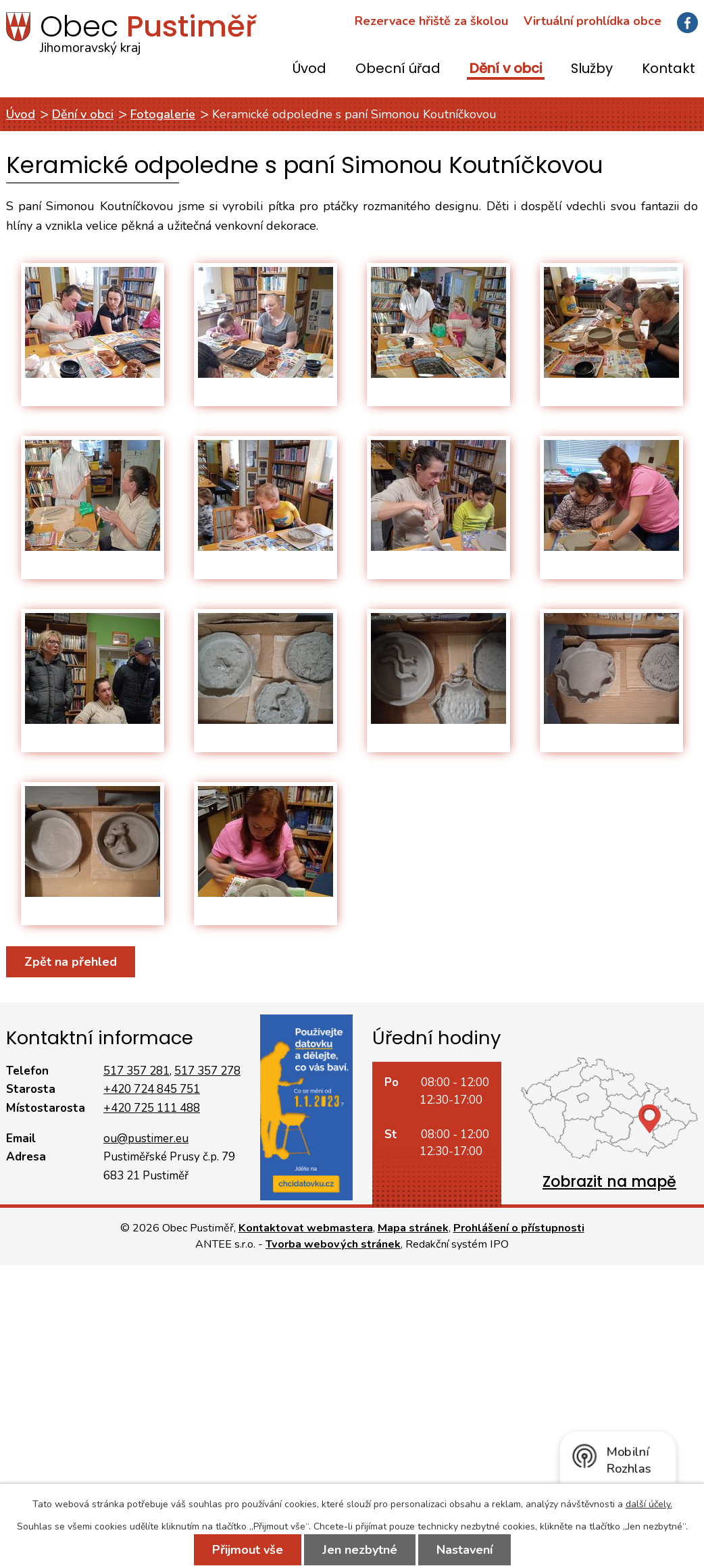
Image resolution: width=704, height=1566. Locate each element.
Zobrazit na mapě (609, 1181)
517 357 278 (207, 1071)
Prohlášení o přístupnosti (518, 1228)
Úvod (309, 69)
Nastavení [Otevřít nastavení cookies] (464, 1550)
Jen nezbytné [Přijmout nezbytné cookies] (359, 1550)
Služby (592, 69)
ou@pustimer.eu (145, 1138)
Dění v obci (506, 69)
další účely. (649, 1504)
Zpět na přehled (70, 962)
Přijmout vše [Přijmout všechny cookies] (247, 1550)
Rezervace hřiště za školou (431, 21)
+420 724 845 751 (151, 1089)
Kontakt (668, 69)
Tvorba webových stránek (333, 1244)
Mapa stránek (413, 1228)
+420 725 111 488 (151, 1108)
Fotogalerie (162, 114)
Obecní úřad (398, 69)
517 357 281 (136, 1071)
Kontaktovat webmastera (305, 1228)
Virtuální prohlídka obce (592, 21)
